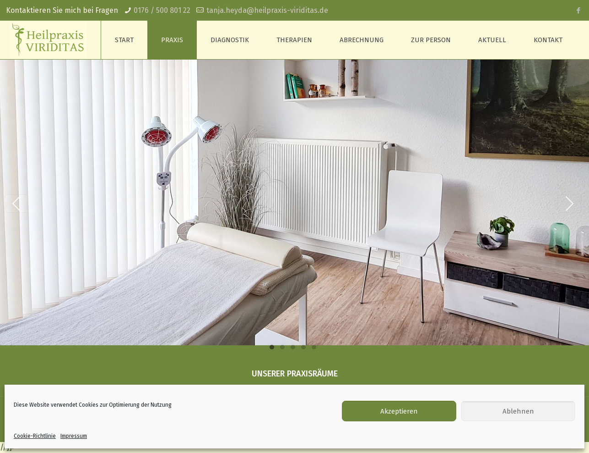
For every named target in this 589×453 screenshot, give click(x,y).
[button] (272, 347)
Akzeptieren (399, 411)
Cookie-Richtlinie (35, 436)
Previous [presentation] (16, 203)
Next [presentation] (569, 203)
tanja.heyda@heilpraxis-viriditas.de (267, 10)
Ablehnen (518, 411)
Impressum (73, 436)
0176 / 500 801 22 (162, 10)
